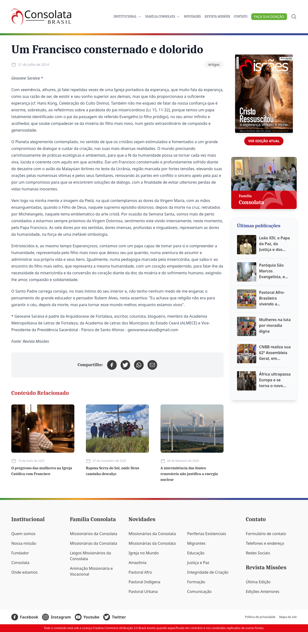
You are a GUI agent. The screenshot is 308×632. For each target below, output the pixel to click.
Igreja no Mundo (143, 553)
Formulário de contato (266, 533)
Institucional (127, 16)
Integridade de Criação (208, 572)
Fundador (20, 553)
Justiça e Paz (198, 562)
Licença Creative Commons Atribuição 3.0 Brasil (114, 628)
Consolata (20, 562)
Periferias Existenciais (206, 533)
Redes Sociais (258, 553)
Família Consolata (162, 16)
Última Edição (258, 582)
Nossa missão (23, 543)
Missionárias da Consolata (93, 543)
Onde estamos (24, 572)
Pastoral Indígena (144, 582)
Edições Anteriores (262, 591)
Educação (196, 553)
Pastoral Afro (140, 572)
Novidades (192, 16)
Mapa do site (288, 617)
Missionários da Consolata (93, 533)
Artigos (213, 64)
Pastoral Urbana (143, 591)
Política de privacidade (260, 617)
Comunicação (199, 591)
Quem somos (23, 533)
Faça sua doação (269, 16)
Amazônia (137, 562)
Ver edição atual (264, 141)
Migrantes (196, 543)
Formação (196, 582)
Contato (240, 16)
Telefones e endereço (265, 543)
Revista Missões (217, 16)
